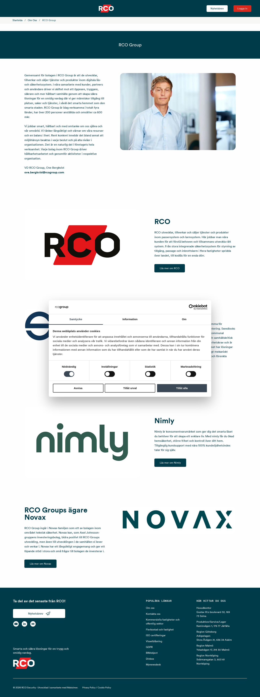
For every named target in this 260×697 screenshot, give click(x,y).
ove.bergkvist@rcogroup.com (44, 172)
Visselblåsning (154, 641)
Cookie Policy (104, 687)
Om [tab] (184, 319)
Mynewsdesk (153, 664)
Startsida (17, 20)
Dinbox (150, 658)
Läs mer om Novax (40, 563)
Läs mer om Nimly (170, 462)
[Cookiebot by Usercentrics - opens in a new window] (191, 307)
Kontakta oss (153, 613)
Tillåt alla (182, 388)
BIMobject (152, 652)
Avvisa (78, 388)
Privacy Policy (89, 687)
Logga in (242, 8)
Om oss (32, 20)
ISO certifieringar (156, 635)
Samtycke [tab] (76, 319)
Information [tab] (130, 319)
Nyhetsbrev (217, 8)
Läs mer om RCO (169, 268)
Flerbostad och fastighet (160, 629)
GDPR (149, 647)
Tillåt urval (130, 388)
